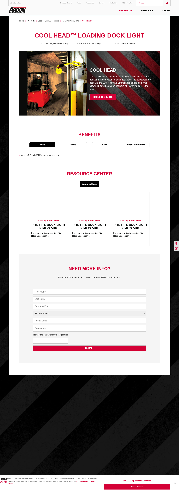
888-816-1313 (127, 3)
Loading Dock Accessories (48, 21)
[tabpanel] (89, 85)
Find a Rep (113, 3)
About (166, 10)
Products (126, 10)
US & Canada (16, 3)
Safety (42, 144)
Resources (90, 3)
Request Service (66, 3)
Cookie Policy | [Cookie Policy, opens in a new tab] (82, 481)
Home (21, 21)
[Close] (175, 483)
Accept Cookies (137, 487)
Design (73, 144)
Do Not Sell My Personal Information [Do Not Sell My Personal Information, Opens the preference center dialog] (137, 481)
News (79, 3)
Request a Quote (102, 97)
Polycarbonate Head (136, 144)
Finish (105, 144)
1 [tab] (89, 110)
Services (147, 10)
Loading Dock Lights (71, 21)
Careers (102, 3)
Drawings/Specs (89, 184)
